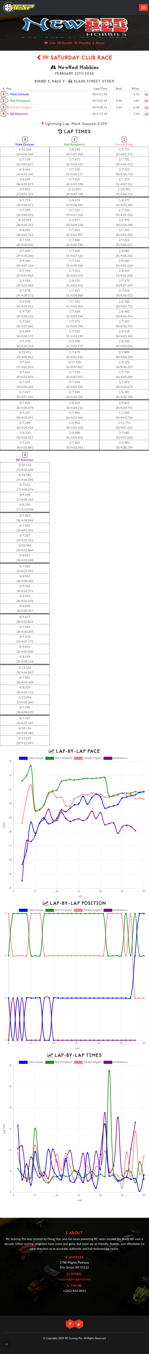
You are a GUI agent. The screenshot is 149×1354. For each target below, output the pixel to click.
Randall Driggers (21, 107)
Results (65, 43)
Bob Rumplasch (20, 100)
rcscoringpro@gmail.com (74, 1279)
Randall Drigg (124, 144)
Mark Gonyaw (19, 94)
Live (50, 43)
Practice (83, 43)
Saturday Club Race (74, 58)
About (98, 43)
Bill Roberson (19, 114)
